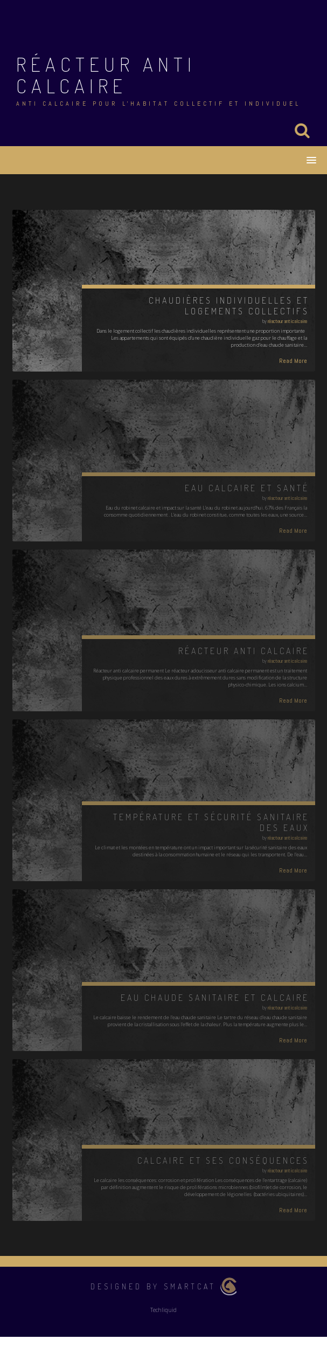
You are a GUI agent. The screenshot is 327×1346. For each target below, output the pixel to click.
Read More (293, 360)
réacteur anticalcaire (287, 321)
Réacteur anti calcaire (106, 75)
